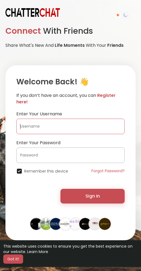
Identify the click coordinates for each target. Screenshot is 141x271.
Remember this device (46, 171)
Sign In (92, 196)
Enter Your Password (38, 143)
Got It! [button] (13, 259)
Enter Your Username (39, 114)
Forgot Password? (108, 171)
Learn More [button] (37, 251)
